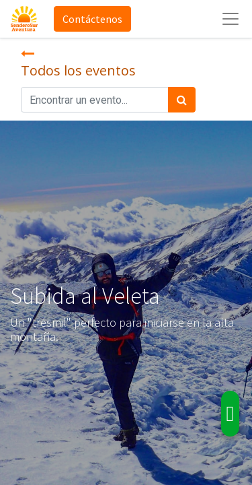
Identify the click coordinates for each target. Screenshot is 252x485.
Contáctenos (92, 19)
